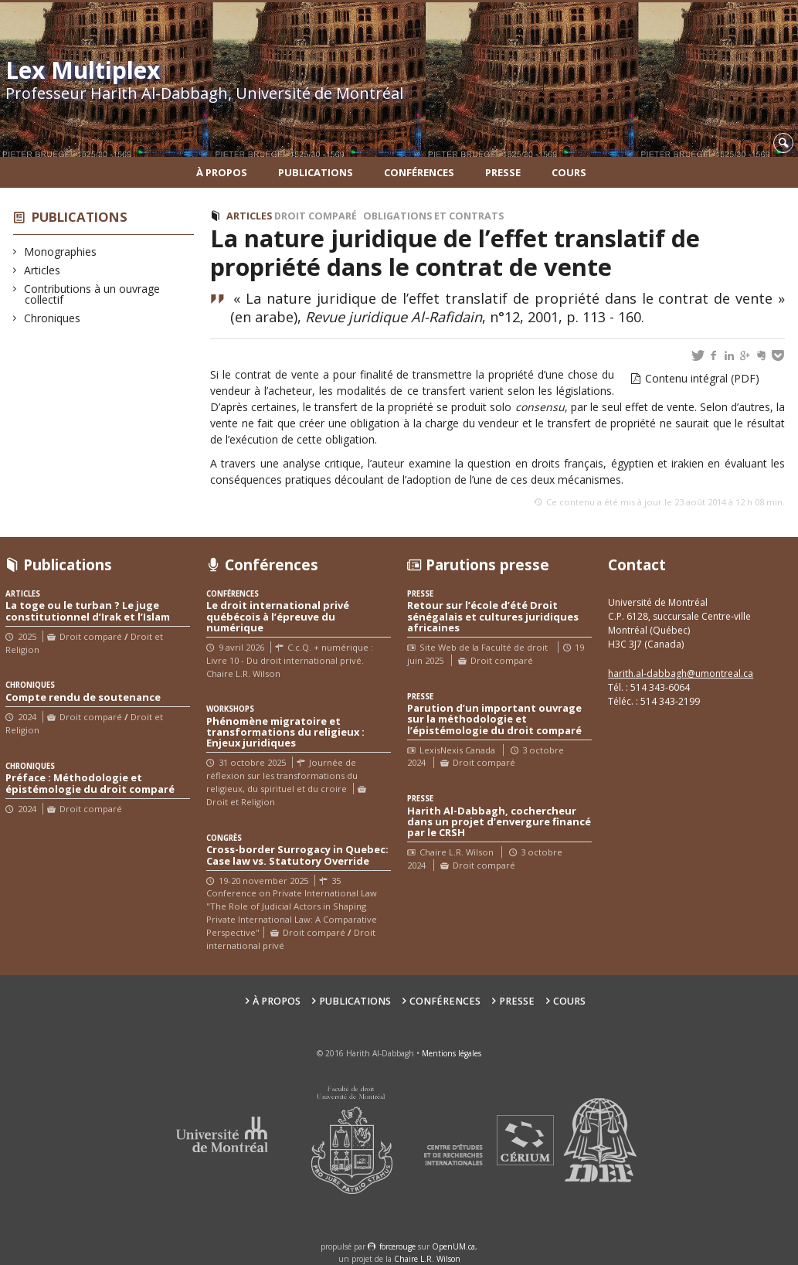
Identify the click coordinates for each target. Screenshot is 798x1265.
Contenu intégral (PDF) (702, 378)
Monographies (61, 251)
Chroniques (52, 318)
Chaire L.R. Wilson (427, 1258)
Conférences (419, 172)
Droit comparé (315, 216)
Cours (569, 172)
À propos (221, 172)
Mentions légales (451, 1053)
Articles (42, 270)
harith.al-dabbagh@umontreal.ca (680, 673)
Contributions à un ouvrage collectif (92, 294)
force (397, 1246)
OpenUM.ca (453, 1246)
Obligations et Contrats (433, 216)
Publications (315, 172)
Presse (503, 172)
